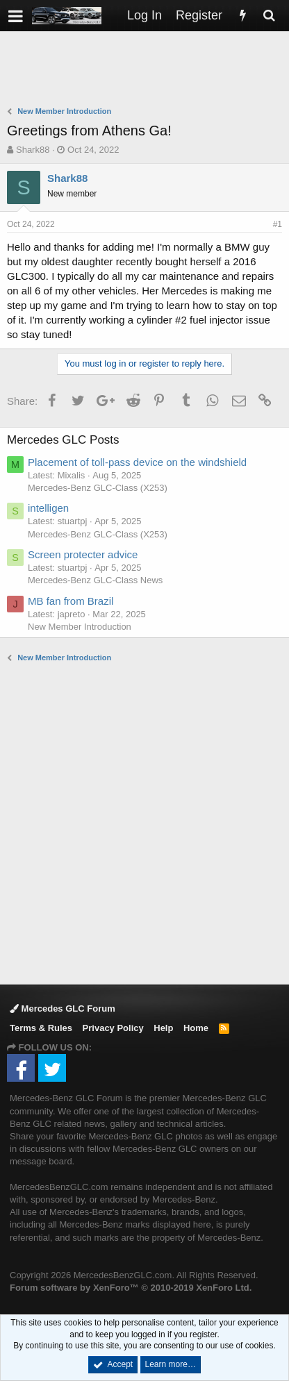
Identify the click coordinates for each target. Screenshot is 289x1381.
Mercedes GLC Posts (63, 439)
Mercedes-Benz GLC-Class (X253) (97, 488)
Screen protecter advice (83, 554)
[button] (15, 15)
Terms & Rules (41, 1028)
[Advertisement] (148, 70)
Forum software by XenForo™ (130, 1287)
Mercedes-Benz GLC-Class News (95, 580)
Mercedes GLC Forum (62, 1008)
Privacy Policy (113, 1028)
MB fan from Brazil (70, 601)
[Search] (269, 15)
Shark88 (32, 149)
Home (195, 1028)
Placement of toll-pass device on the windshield (137, 462)
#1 (277, 224)
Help (163, 1028)
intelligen (48, 508)
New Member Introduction (79, 626)
